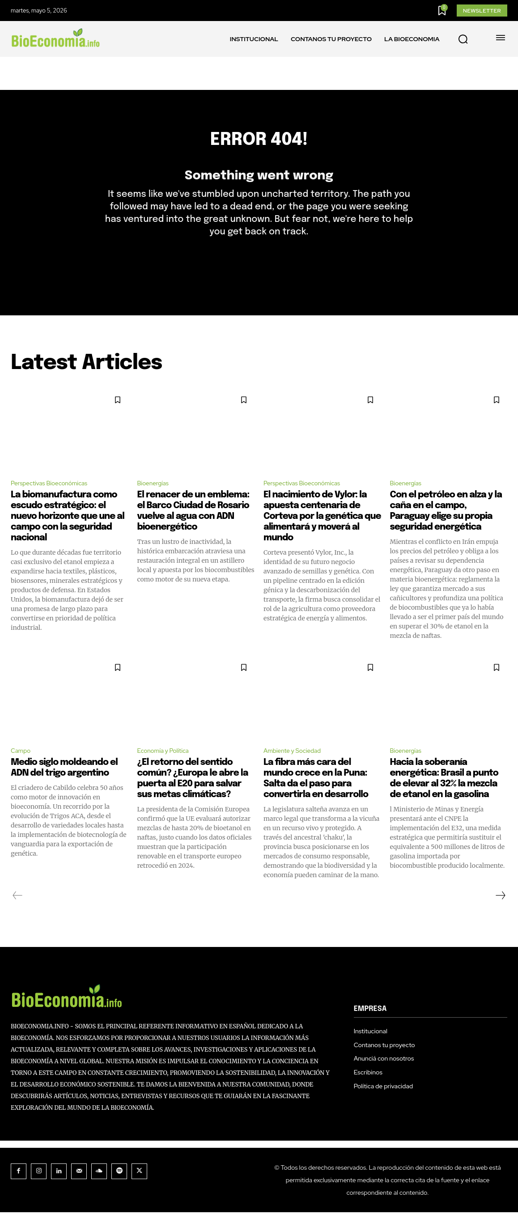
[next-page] (500, 914)
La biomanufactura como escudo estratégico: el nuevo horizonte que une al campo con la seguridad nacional (67, 533)
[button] (463, 39)
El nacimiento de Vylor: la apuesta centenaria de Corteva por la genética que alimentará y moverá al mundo (322, 533)
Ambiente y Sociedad (297, 768)
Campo (22, 768)
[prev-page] (18, 914)
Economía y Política (168, 768)
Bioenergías (156, 499)
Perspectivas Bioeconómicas (56, 499)
